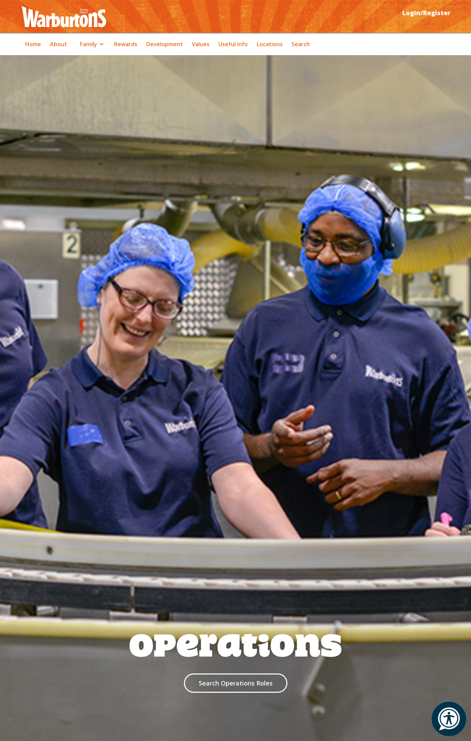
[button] (90, 44)
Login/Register (426, 13)
